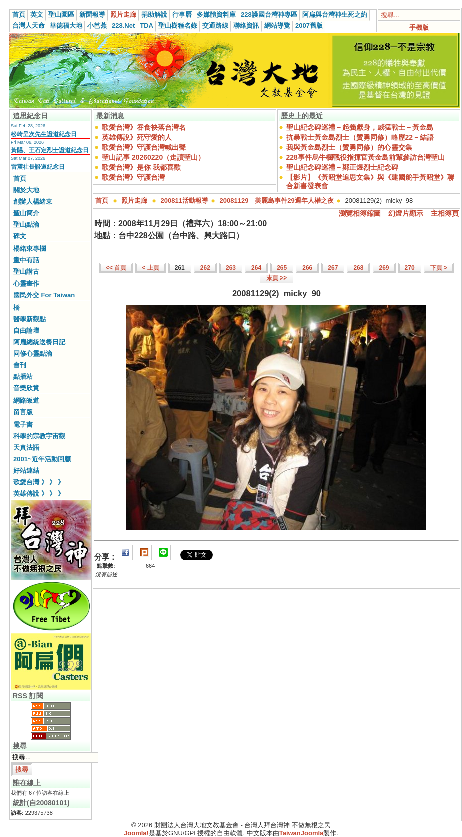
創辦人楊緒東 (32, 201)
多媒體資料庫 (216, 14)
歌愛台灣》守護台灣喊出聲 (144, 147)
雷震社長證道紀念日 (38, 166)
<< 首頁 (116, 267)
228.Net (123, 25)
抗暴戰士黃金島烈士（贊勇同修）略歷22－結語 (360, 137)
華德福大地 (66, 25)
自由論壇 (26, 330)
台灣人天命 (28, 25)
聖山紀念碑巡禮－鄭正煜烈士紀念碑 (342, 167)
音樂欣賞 (26, 388)
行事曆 (182, 14)
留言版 (23, 412)
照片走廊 (123, 14)
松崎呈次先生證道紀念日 (44, 134)
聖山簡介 (26, 213)
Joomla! (136, 833)
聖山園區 (61, 14)
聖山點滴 (26, 224)
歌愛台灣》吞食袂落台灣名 (144, 127)
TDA (146, 25)
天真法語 (26, 447)
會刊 (19, 365)
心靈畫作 (26, 283)
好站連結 (26, 470)
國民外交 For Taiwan (44, 295)
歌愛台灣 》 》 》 (38, 482)
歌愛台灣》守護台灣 (133, 177)
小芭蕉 (97, 25)
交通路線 (215, 25)
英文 (36, 14)
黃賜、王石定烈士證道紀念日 (50, 150)
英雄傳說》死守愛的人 (137, 137)
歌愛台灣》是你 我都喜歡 (141, 167)
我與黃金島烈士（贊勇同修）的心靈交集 (349, 147)
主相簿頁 (445, 213)
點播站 (23, 376)
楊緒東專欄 (29, 248)
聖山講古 (26, 271)
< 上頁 (150, 267)
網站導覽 (277, 25)
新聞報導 (92, 14)
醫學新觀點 (29, 319)
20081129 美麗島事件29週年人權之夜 (277, 200)
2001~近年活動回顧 (42, 459)
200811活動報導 (184, 200)
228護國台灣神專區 (269, 14)
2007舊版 (309, 25)
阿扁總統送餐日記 (39, 342)
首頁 (18, 14)
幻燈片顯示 (405, 213)
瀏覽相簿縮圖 (360, 213)
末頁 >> (276, 278)
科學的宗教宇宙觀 (39, 436)
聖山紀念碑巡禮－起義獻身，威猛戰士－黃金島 (359, 127)
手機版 (419, 27)
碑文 (19, 236)
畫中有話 (26, 260)
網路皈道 (26, 400)
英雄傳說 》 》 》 (38, 493)
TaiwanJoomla (301, 833)
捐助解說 (154, 14)
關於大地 (26, 190)
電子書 (23, 424)
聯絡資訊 (246, 25)
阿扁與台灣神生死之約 (334, 14)
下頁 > (438, 267)
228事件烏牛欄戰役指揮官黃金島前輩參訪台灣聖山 (365, 157)
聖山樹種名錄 (177, 25)
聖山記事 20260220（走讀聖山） (153, 157)
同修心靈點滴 (32, 353)
